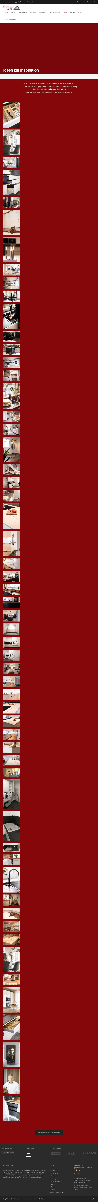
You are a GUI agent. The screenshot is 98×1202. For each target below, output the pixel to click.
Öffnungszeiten (80, 2)
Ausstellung (54, 1173)
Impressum (29, 1199)
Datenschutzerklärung (39, 1199)
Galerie (52, 1184)
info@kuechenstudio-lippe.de (24, 2)
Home (6, 12)
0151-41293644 (8, 2)
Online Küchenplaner (57, 1192)
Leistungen (53, 1179)
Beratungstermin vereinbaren (49, 1132)
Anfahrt (88, 2)
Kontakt (93, 2)
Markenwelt (54, 1176)
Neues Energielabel (56, 1181)
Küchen (52, 1170)
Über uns (53, 1187)
